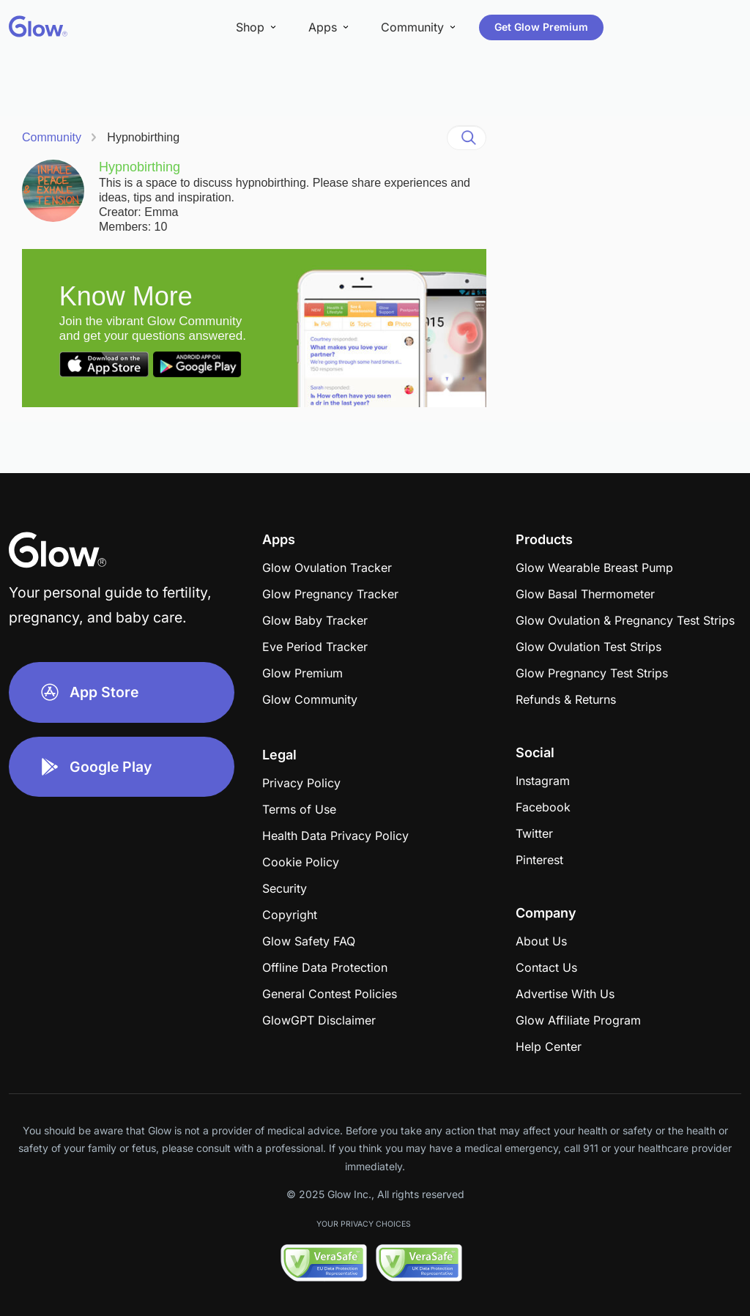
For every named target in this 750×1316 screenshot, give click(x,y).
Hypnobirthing (143, 137)
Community (51, 137)
